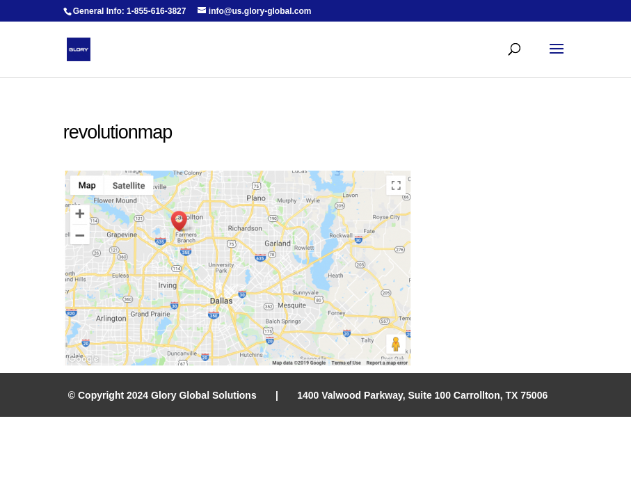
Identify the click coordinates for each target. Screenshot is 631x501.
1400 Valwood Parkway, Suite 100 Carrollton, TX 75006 (422, 395)
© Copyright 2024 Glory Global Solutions (162, 395)
